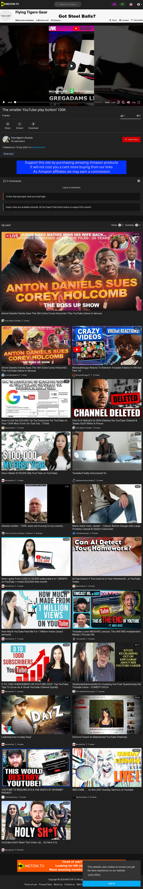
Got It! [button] (111, 883)
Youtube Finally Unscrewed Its (89, 473)
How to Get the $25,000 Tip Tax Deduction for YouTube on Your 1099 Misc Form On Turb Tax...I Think (34, 422)
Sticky (114, 225)
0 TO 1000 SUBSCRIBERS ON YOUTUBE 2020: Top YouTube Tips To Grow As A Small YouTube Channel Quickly (35, 686)
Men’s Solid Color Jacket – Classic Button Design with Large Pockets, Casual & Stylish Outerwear (106, 527)
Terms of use (30, 884)
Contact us (69, 884)
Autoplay (129, 225)
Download (34, 125)
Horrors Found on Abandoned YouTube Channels (99, 736)
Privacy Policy (45, 884)
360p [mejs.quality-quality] (134, 102)
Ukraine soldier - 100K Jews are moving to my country (32, 525)
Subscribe (131, 139)
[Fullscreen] (138, 102)
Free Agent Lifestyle (22, 137)
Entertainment (38, 147)
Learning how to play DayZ (16, 736)
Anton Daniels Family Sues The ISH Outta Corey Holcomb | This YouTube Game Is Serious (52, 313)
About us (58, 884)
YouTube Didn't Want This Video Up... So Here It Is (29, 842)
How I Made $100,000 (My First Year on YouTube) (29, 473)
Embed (20, 125)
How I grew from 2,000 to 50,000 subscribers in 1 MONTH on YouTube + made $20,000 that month (34, 580)
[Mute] (128, 102)
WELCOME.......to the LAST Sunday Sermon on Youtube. (103, 789)
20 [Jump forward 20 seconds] (123, 102)
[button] (131, 4)
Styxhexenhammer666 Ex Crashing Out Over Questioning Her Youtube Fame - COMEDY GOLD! (106, 686)
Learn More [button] (94, 874)
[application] (71, 66)
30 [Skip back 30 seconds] (118, 102)
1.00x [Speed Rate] (113, 102)
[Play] (3, 102)
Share (8, 125)
